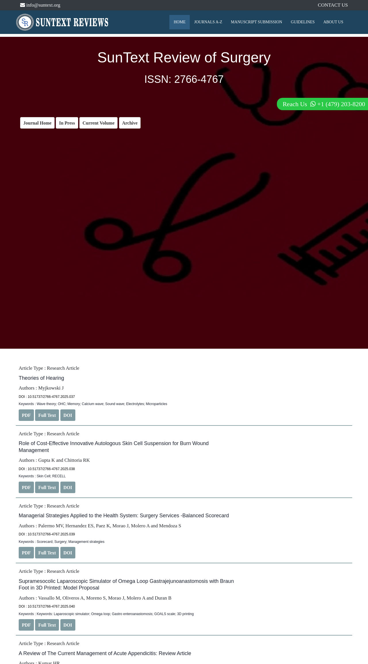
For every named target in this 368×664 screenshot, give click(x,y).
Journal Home (37, 123)
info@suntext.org (40, 5)
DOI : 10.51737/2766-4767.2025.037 (47, 397)
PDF (26, 415)
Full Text (47, 415)
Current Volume (98, 123)
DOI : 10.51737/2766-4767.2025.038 (47, 469)
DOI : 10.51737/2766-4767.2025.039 (47, 534)
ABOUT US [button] (333, 22)
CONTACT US (333, 5)
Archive (130, 123)
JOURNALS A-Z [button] (208, 22)
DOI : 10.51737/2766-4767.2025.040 (47, 606)
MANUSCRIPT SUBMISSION (256, 22)
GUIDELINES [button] (303, 22)
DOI (68, 415)
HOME (179, 22)
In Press (67, 123)
